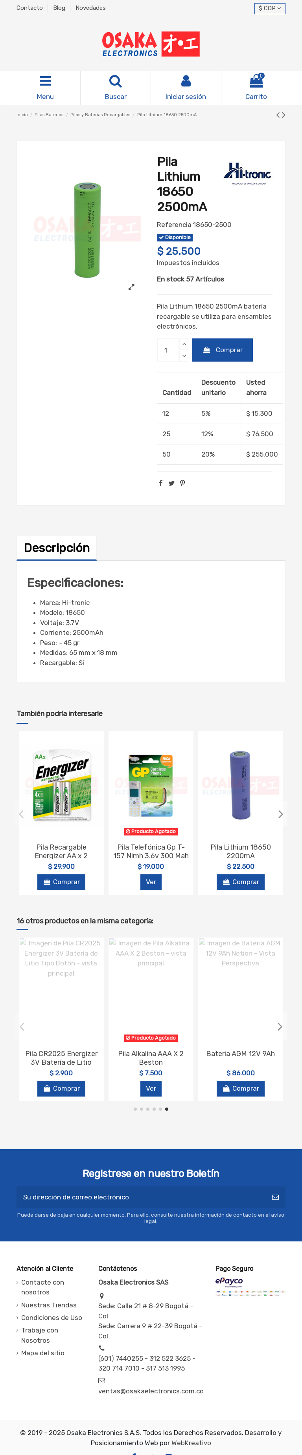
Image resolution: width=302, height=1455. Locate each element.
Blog (60, 7)
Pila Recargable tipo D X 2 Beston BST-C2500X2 (61, 1062)
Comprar (223, 350)
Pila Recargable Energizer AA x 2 (61, 851)
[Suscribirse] (275, 1197)
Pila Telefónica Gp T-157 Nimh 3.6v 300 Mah (151, 851)
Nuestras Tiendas (49, 1305)
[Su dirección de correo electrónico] (141, 1197)
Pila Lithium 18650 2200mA (240, 851)
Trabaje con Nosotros (39, 1335)
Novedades (91, 7)
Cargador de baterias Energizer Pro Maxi (240, 1058)
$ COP (270, 8)
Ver (151, 882)
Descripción (57, 548)
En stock (170, 279)
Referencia (174, 224)
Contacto (30, 7)
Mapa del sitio (42, 1353)
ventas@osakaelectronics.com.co (151, 1391)
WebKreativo (191, 1443)
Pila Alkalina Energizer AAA (151, 1058)
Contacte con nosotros (42, 1287)
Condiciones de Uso (51, 1318)
